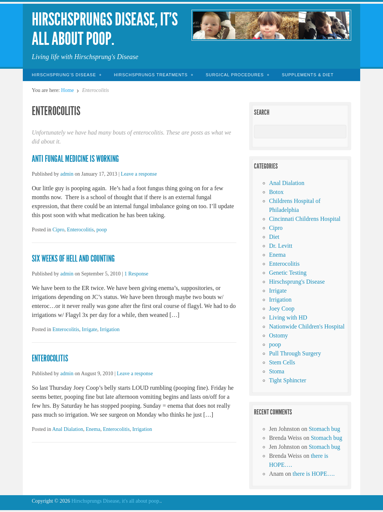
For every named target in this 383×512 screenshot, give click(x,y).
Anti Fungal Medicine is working (75, 159)
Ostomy (278, 335)
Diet (274, 237)
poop (101, 229)
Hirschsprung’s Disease (64, 75)
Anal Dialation (67, 429)
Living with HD (288, 317)
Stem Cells (282, 362)
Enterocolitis (80, 229)
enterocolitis (50, 358)
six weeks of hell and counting (73, 258)
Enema (93, 429)
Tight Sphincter (287, 380)
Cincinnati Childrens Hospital (304, 219)
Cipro (58, 229)
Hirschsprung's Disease (297, 281)
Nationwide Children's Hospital (306, 326)
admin (66, 174)
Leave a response (139, 174)
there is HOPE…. (313, 474)
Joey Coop (281, 308)
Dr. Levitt (280, 246)
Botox (276, 192)
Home (67, 90)
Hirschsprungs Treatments (151, 75)
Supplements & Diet (307, 75)
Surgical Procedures (235, 75)
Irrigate (89, 329)
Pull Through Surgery (295, 353)
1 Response (136, 274)
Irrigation (110, 329)
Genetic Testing (287, 272)
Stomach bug (324, 429)
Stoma (276, 371)
